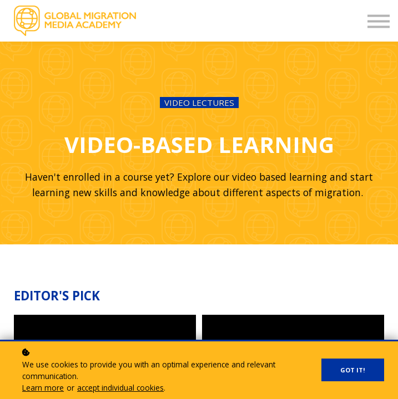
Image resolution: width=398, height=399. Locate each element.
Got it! (352, 370)
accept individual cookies (120, 387)
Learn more (43, 387)
